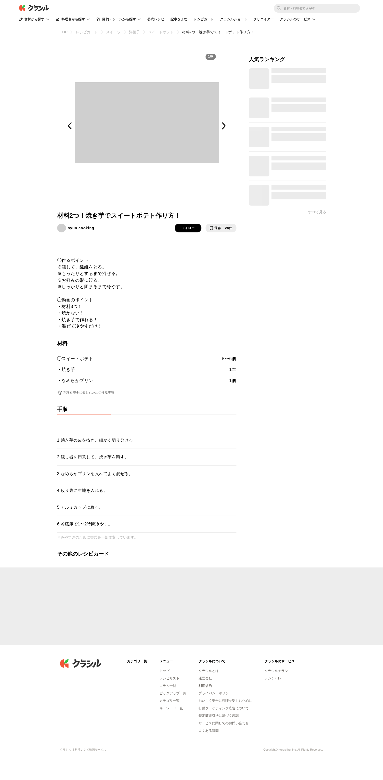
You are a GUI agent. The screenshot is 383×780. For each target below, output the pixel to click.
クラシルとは (209, 671)
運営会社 (205, 678)
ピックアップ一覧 (172, 693)
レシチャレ (273, 678)
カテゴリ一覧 (169, 701)
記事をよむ (179, 19)
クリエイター (263, 19)
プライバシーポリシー (215, 693)
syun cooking (81, 228)
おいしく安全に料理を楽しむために (225, 701)
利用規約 (205, 686)
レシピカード (203, 19)
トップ (164, 671)
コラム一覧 (167, 686)
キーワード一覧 (171, 708)
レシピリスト (169, 678)
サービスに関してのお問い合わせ (224, 723)
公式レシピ (155, 19)
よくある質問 (209, 731)
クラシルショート (233, 19)
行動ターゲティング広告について (224, 708)
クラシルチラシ (276, 671)
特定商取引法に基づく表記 (219, 716)
